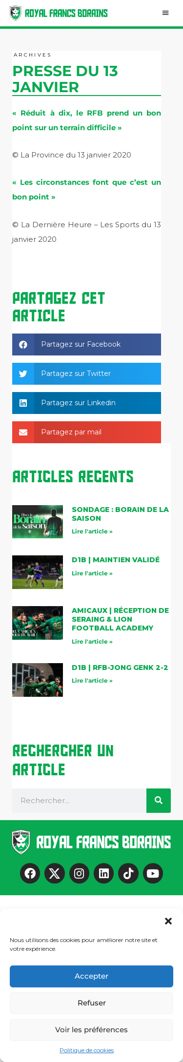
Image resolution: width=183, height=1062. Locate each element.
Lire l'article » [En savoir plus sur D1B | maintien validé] (92, 573)
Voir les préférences (91, 1029)
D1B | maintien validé (116, 559)
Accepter (91, 976)
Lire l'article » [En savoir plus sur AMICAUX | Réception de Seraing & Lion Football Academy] (92, 641)
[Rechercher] (158, 800)
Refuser (92, 1002)
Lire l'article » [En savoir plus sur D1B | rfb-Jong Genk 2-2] (92, 680)
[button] (168, 921)
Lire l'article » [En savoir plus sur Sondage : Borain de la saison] (92, 531)
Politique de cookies (87, 1050)
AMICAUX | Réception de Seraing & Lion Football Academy (120, 619)
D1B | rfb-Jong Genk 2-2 (120, 667)
